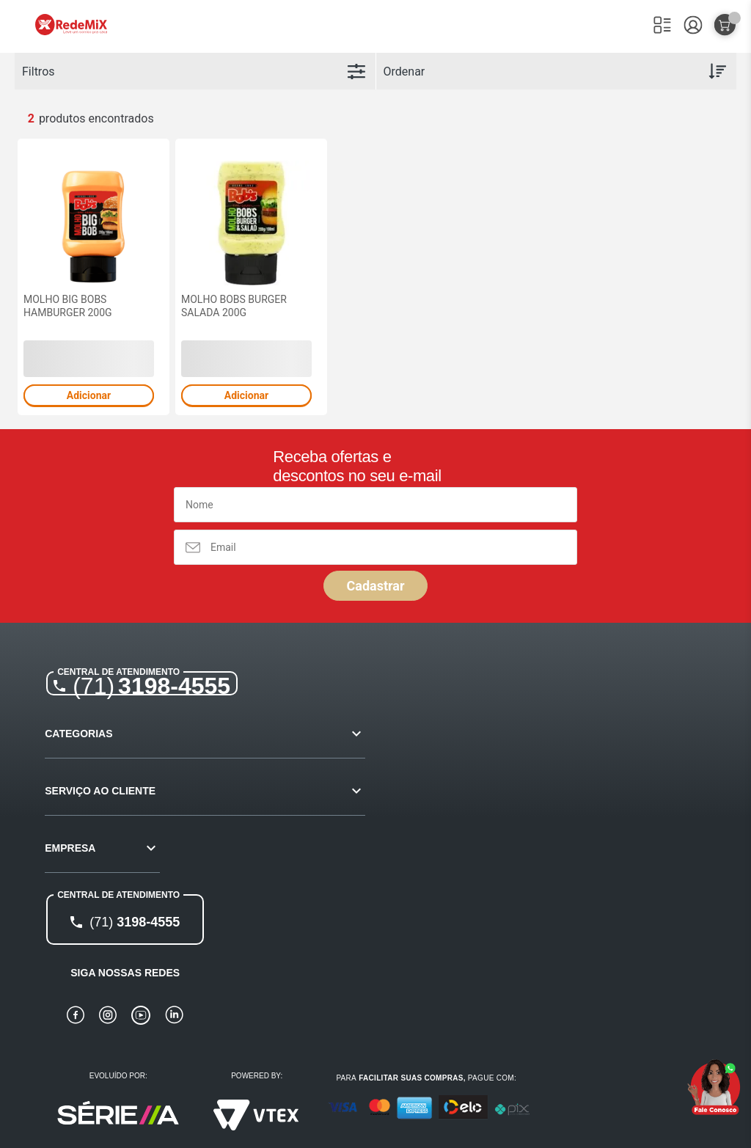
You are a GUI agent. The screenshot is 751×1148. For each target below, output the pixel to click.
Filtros (38, 71)
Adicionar (89, 395)
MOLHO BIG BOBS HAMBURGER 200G (67, 305)
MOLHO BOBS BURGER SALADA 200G (234, 305)
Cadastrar (375, 585)
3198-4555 (151, 686)
